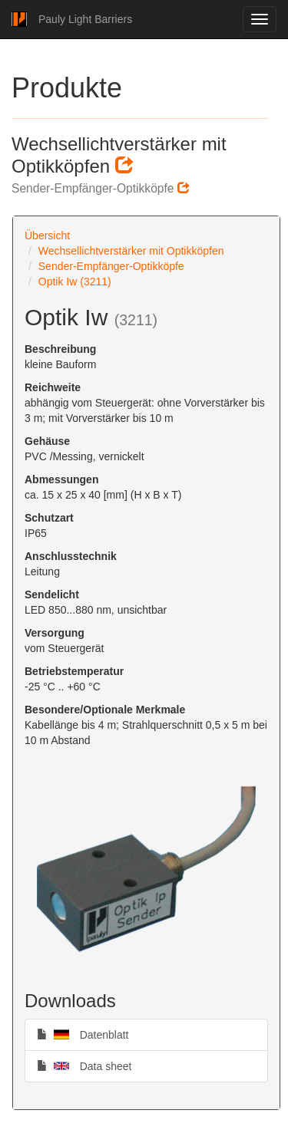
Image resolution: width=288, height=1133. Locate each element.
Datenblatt (83, 1034)
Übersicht (47, 235)
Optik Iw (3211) (74, 281)
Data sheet (84, 1065)
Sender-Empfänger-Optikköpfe (111, 266)
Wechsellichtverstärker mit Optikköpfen (131, 251)
